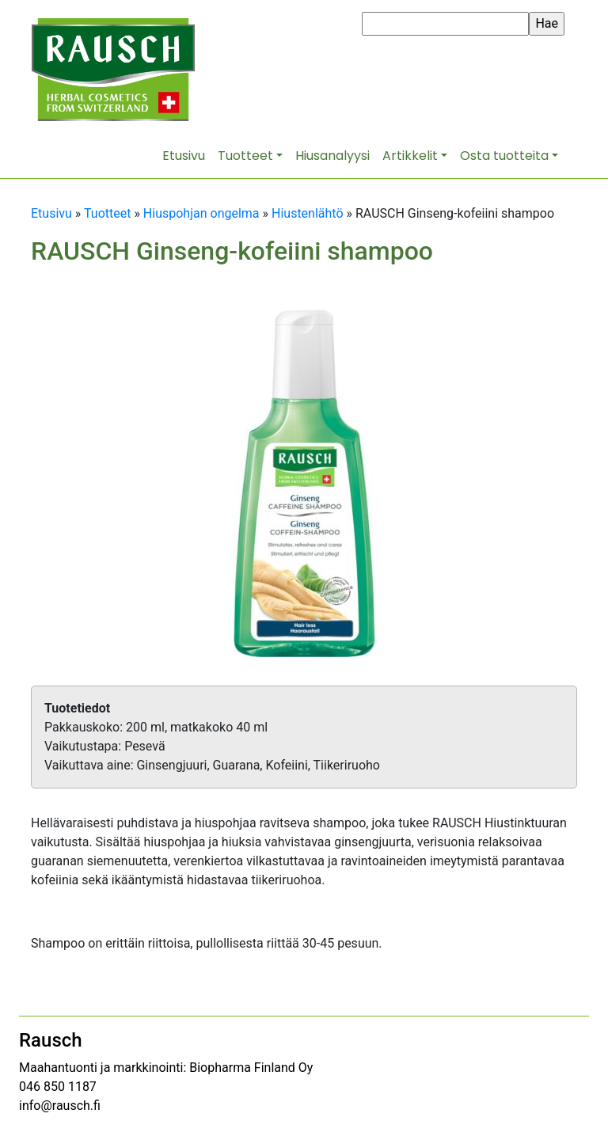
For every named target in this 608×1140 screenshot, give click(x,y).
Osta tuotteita (504, 155)
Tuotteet (245, 155)
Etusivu (183, 155)
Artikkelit (410, 155)
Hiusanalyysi (332, 155)
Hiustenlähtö (308, 213)
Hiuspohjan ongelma (201, 213)
